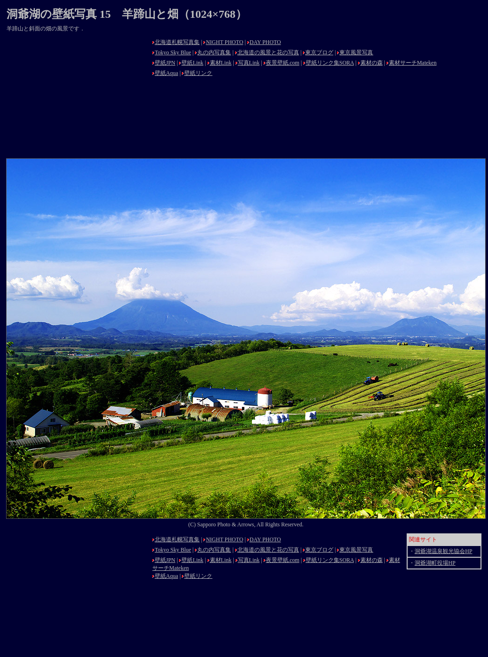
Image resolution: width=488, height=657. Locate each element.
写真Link (249, 62)
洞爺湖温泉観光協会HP (443, 551)
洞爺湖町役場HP (435, 563)
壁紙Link (192, 62)
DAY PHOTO (265, 42)
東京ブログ (319, 52)
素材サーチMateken (413, 62)
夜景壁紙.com (283, 62)
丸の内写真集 (214, 52)
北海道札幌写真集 (177, 42)
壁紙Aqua (166, 73)
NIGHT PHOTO (224, 42)
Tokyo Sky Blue (173, 52)
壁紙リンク (198, 73)
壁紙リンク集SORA (330, 62)
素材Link (221, 62)
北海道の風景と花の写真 (268, 52)
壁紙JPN (165, 62)
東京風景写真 (356, 52)
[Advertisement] (77, 94)
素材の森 (371, 62)
